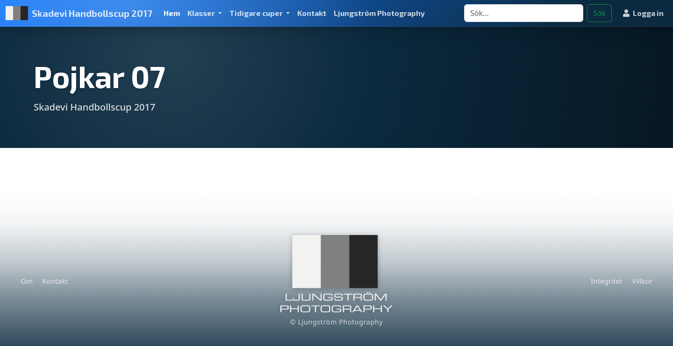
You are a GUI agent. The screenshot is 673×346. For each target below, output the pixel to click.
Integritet (607, 281)
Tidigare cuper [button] (256, 12)
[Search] (523, 13)
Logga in (643, 12)
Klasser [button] (201, 12)
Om (27, 281)
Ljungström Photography (379, 12)
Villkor (642, 281)
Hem (172, 12)
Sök (599, 13)
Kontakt (311, 12)
